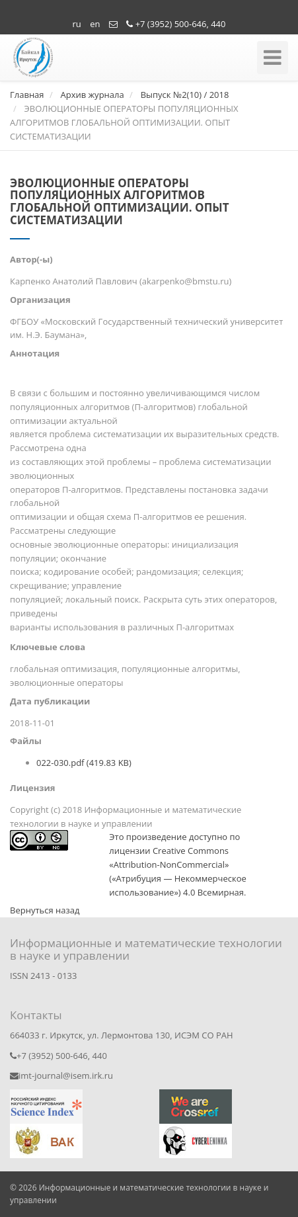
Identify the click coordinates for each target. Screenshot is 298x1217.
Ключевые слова (47, 647)
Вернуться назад (44, 910)
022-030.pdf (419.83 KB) (83, 763)
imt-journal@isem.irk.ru (61, 1075)
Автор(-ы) (31, 259)
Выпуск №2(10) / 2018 (185, 95)
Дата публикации (50, 701)
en (95, 24)
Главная (27, 95)
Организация (40, 300)
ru (77, 24)
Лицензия (33, 788)
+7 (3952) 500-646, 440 (175, 24)
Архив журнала (92, 95)
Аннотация (34, 353)
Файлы (26, 741)
